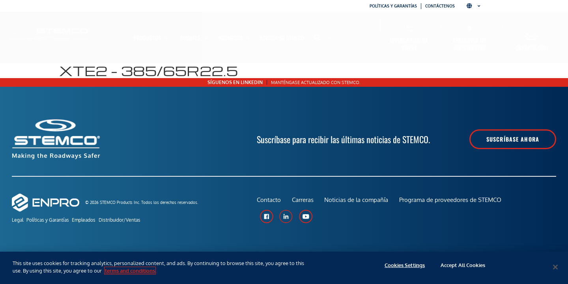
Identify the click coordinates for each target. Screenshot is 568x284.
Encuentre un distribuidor (469, 44)
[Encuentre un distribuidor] (469, 29)
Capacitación (531, 48)
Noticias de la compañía (358, 202)
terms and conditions (130, 270)
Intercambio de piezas (409, 44)
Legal (17, 221)
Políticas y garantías (393, 6)
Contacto (269, 202)
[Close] (555, 267)
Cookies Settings (405, 267)
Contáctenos (440, 6)
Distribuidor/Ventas (134, 221)
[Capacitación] (531, 37)
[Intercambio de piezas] (409, 29)
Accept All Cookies (463, 267)
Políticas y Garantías (52, 221)
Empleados (93, 221)
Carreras (303, 202)
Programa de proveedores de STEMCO (453, 202)
